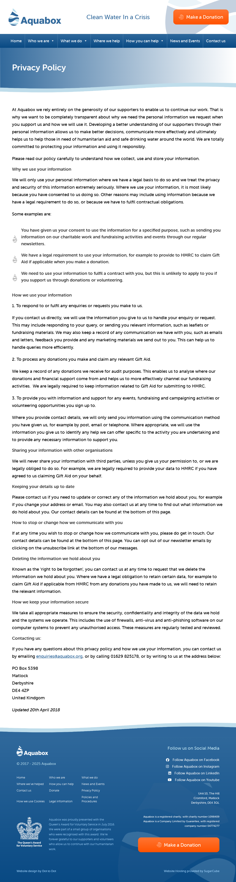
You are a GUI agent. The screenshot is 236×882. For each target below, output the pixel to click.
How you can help (145, 41)
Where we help (107, 40)
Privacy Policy (91, 790)
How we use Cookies (31, 801)
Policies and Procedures (90, 799)
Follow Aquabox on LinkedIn (193, 773)
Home (16, 40)
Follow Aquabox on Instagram (192, 766)
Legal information (61, 801)
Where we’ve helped (30, 784)
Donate (54, 790)
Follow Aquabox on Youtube (193, 780)
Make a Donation (201, 17)
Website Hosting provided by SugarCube (191, 871)
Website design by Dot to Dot (36, 871)
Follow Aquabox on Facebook (192, 760)
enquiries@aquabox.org (59, 656)
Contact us (215, 40)
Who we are (41, 41)
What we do (74, 41)
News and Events (185, 40)
